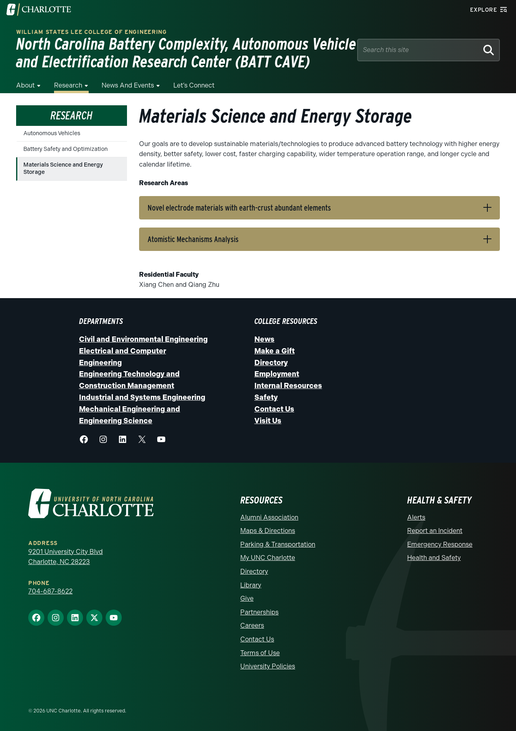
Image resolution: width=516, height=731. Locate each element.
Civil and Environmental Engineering (143, 339)
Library (250, 585)
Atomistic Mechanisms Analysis (193, 239)
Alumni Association (269, 517)
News (264, 339)
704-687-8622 (50, 591)
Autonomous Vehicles (51, 133)
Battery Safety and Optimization (65, 149)
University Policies (267, 666)
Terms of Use (260, 653)
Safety (266, 397)
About (25, 85)
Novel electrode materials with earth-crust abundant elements (239, 208)
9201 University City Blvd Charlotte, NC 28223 (65, 557)
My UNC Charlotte (267, 558)
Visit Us (267, 420)
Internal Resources (288, 385)
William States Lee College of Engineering (91, 32)
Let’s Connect (193, 85)
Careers (252, 625)
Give (247, 598)
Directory (271, 362)
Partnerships (259, 612)
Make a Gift (274, 351)
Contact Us (274, 409)
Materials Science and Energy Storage (63, 168)
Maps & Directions (267, 531)
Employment (276, 374)
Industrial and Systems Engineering (142, 397)
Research (68, 85)
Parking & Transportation (277, 544)
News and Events (128, 85)
